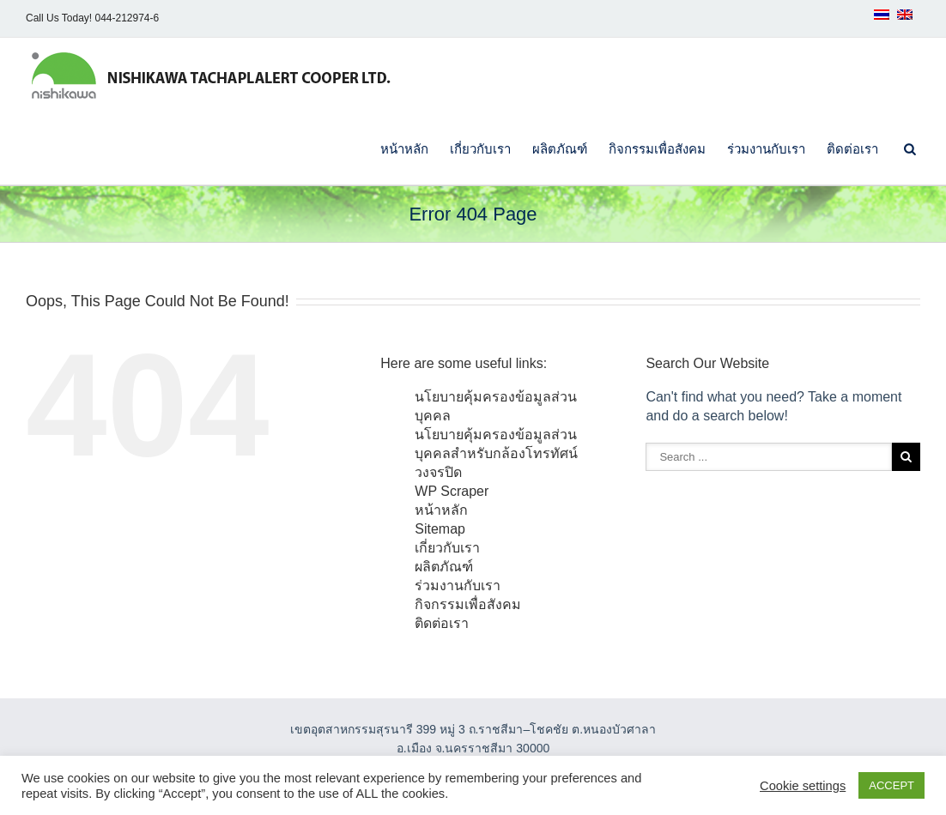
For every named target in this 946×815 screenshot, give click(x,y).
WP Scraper (451, 491)
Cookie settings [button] (803, 786)
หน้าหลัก (404, 149)
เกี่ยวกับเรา (480, 149)
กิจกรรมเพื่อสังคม (657, 149)
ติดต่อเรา (852, 149)
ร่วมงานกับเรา (766, 149)
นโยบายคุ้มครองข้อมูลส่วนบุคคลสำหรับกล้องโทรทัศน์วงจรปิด (496, 453)
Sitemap (440, 529)
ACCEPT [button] (891, 785)
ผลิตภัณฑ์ (559, 149)
